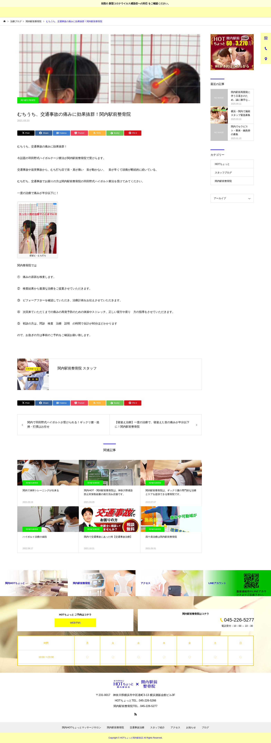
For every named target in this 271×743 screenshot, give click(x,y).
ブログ (205, 727)
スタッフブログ (223, 172)
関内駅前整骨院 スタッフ (77, 368)
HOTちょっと (222, 164)
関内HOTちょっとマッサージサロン (81, 727)
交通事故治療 (137, 727)
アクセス (175, 727)
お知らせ (191, 727)
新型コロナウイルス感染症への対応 (128, 3)
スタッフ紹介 (157, 727)
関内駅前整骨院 (28, 100)
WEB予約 (75, 622)
